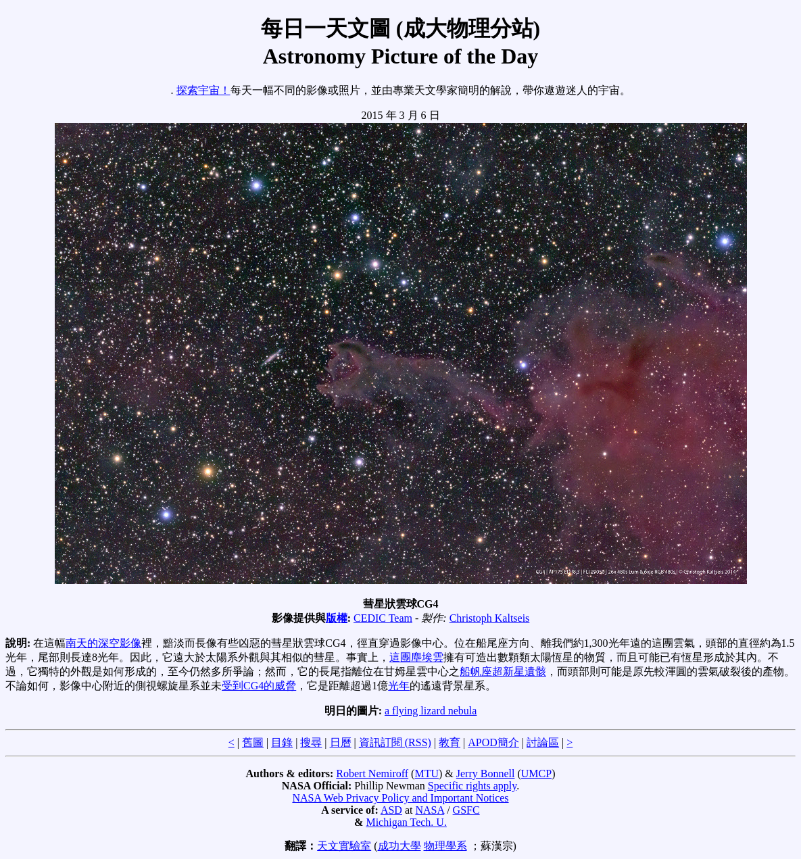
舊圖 (253, 742)
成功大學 (399, 846)
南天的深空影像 (103, 643)
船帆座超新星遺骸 (503, 671)
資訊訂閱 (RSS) (395, 742)
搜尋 (311, 742)
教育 (449, 742)
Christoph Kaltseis (490, 618)
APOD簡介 (493, 742)
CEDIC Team (383, 618)
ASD (391, 810)
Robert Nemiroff (372, 773)
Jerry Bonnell (485, 773)
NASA (429, 810)
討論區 (543, 742)
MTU (426, 773)
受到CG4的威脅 (259, 685)
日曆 (340, 742)
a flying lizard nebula (431, 710)
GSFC (466, 810)
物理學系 (445, 846)
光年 (399, 685)
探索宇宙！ (203, 90)
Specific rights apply (472, 785)
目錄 (282, 742)
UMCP (536, 773)
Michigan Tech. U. (406, 822)
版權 (336, 618)
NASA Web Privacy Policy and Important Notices (400, 798)
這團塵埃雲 (416, 657)
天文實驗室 (344, 846)
